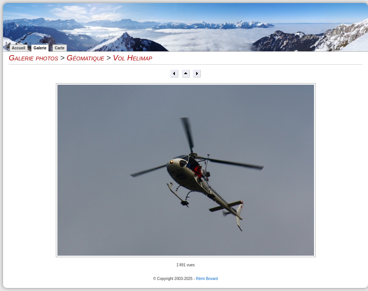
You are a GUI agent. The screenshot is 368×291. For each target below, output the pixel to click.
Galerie (39, 48)
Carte (60, 48)
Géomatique (86, 58)
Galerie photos (33, 58)
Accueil (18, 48)
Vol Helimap (132, 58)
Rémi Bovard (207, 279)
